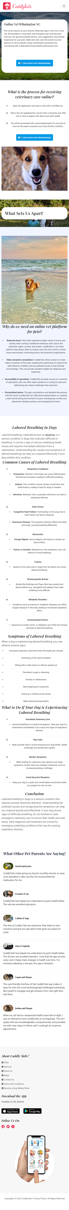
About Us (7, 1071)
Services (7, 1067)
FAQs (5, 1062)
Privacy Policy (39, 1198)
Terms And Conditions (13, 1084)
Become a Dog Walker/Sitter (15, 1088)
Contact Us (8, 1079)
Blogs (5, 1075)
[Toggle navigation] (63, 5)
